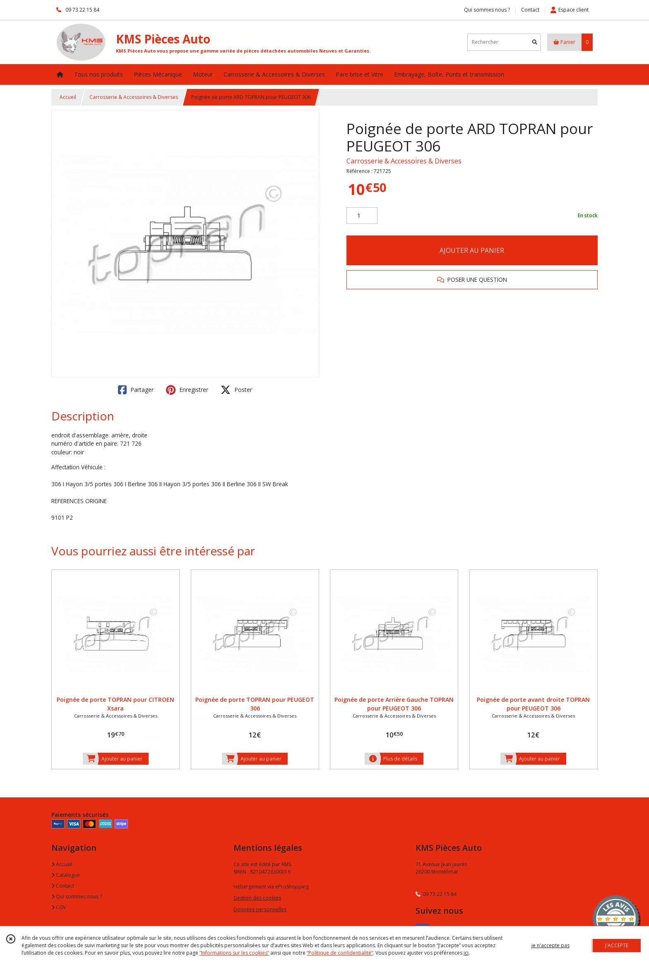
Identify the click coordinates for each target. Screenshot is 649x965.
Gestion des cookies (257, 897)
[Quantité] (361, 215)
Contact (530, 9)
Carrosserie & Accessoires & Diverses (133, 97)
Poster (236, 390)
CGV (58, 907)
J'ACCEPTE (616, 945)
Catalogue (65, 875)
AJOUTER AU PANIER (472, 250)
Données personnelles (259, 909)
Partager (136, 390)
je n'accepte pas (550, 945)
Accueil (68, 97)
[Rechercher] (534, 42)
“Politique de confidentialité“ (340, 952)
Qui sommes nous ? (76, 896)
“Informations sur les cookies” (234, 952)
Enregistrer (187, 390)
